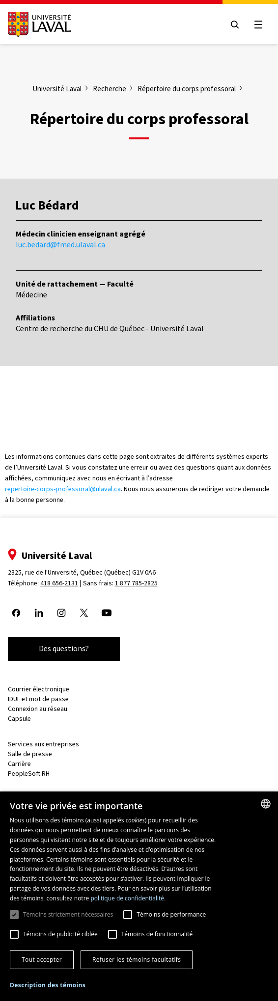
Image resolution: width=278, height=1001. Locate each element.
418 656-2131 (59, 583)
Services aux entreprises (43, 744)
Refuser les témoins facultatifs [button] (136, 959)
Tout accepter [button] (42, 959)
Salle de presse (30, 754)
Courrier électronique (38, 689)
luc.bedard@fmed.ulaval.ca (60, 244)
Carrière (19, 763)
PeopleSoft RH (29, 773)
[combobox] (266, 804)
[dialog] (139, 896)
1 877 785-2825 (136, 583)
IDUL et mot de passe (38, 699)
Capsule (19, 718)
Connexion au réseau (37, 708)
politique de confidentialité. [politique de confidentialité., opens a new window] (128, 898)
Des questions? (64, 648)
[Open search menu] (235, 24)
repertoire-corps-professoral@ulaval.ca (63, 489)
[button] (47, 985)
